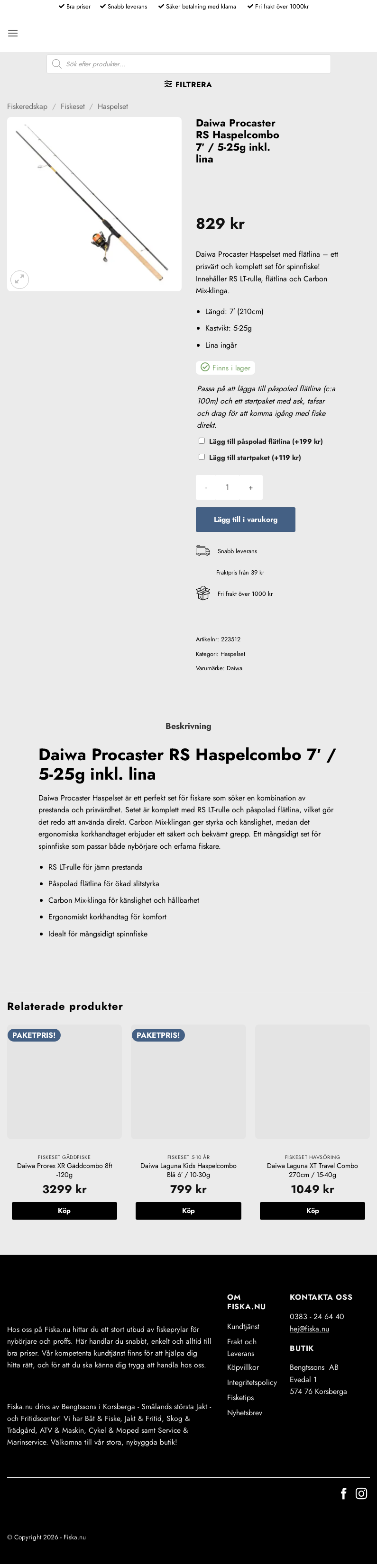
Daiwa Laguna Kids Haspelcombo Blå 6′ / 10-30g (188, 1170)
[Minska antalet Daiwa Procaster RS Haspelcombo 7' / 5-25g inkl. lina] (206, 487)
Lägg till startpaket (255, 457)
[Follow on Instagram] (361, 1494)
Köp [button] (64, 1210)
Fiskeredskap (27, 106)
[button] (12, 33)
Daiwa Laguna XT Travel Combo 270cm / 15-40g (312, 1170)
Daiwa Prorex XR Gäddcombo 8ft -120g (64, 1170)
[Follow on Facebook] (343, 1494)
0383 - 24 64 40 (317, 1316)
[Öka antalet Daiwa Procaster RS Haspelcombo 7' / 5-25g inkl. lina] (251, 487)
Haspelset (113, 106)
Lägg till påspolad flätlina (266, 441)
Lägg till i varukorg (245, 519)
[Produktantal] (227, 487)
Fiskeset (73, 106)
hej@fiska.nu (309, 1328)
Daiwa (234, 668)
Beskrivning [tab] (188, 726)
